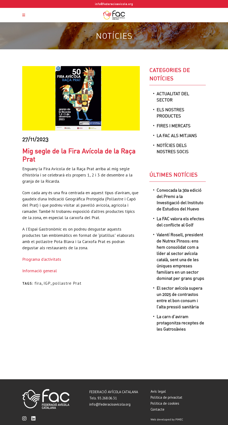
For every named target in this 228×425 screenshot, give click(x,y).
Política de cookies (165, 403)
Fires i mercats (173, 125)
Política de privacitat (166, 397)
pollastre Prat (67, 283)
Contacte (157, 409)
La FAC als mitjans (177, 135)
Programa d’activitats (42, 259)
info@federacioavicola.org (114, 4)
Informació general (40, 270)
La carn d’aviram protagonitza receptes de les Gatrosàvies (180, 323)
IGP (47, 283)
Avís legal (158, 391)
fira (38, 283)
